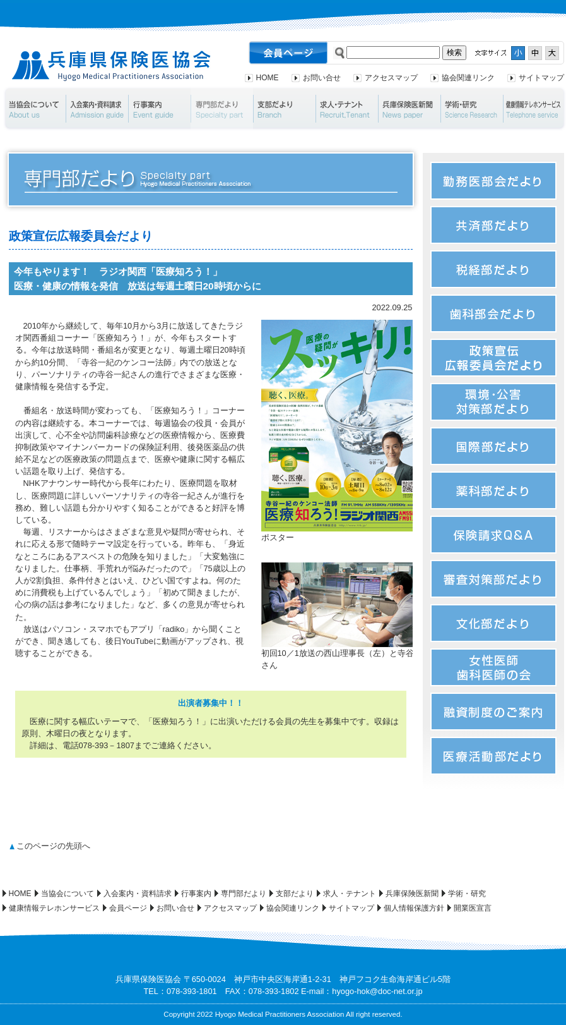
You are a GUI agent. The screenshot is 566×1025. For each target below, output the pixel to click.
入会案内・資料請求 (97, 108)
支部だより (284, 108)
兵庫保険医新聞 (409, 108)
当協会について (34, 108)
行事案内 (159, 108)
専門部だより (222, 108)
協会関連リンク (468, 77)
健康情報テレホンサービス (54, 908)
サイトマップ (541, 77)
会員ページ (128, 908)
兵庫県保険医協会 (111, 66)
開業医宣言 (473, 908)
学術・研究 (471, 108)
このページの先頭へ (53, 846)
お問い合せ (322, 77)
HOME (267, 77)
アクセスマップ (391, 77)
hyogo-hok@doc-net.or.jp (377, 991)
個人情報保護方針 (414, 908)
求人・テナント (346, 108)
